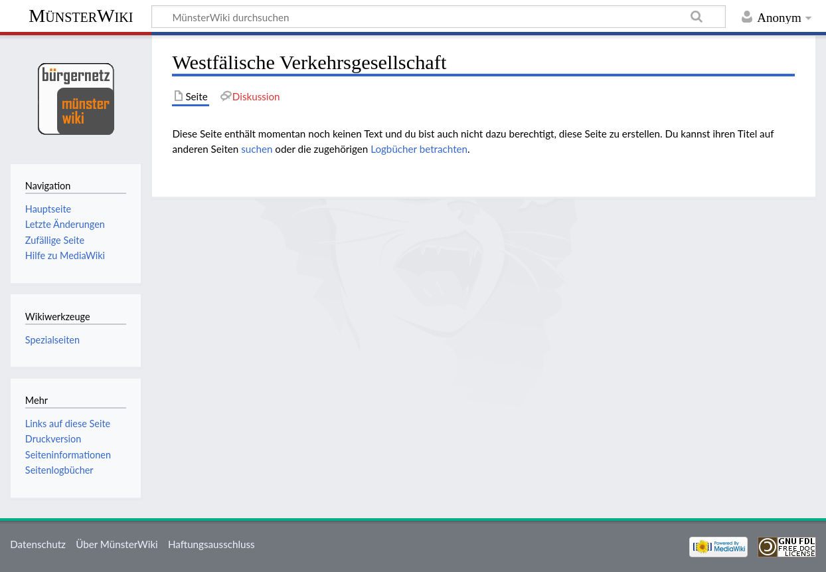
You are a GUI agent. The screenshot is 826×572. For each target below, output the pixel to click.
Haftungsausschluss (211, 544)
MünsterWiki (81, 15)
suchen (256, 149)
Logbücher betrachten (419, 149)
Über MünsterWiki (117, 544)
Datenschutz (38, 544)
